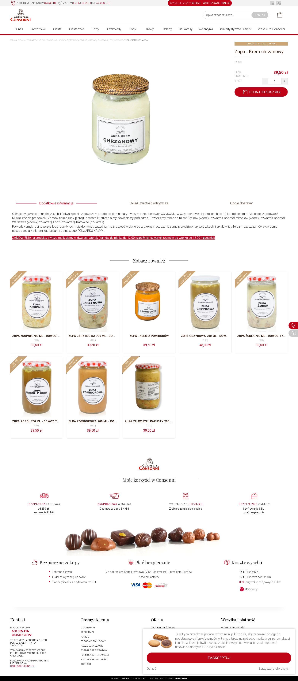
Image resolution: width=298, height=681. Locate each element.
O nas (19, 29)
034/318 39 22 (22, 635)
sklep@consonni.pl (22, 666)
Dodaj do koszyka (261, 92)
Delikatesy (186, 29)
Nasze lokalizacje (92, 646)
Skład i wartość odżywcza (149, 203)
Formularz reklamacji (95, 655)
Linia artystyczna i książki (235, 29)
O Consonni (88, 627)
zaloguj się (103, 3)
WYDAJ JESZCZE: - (200, 3)
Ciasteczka (76, 29)
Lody (132, 29)
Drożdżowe (38, 29)
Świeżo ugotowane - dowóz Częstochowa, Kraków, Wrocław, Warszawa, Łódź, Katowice (81, 40)
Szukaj (260, 15)
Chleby (167, 29)
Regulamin (87, 632)
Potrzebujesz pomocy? (33, 3)
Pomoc (85, 636)
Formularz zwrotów (94, 650)
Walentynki (206, 29)
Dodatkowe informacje (56, 203)
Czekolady (114, 29)
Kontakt (86, 664)
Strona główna (17, 40)
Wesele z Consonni (271, 29)
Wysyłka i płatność (233, 627)
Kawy (150, 29)
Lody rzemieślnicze (163, 627)
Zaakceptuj (219, 658)
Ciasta (57, 29)
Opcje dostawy (241, 203)
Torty (95, 29)
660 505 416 (20, 631)
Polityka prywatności (94, 659)
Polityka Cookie (215, 647)
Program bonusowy (93, 641)
